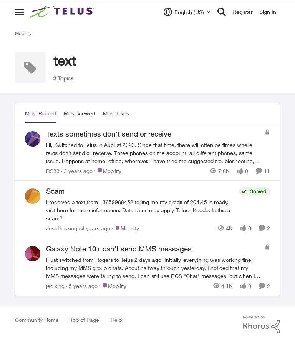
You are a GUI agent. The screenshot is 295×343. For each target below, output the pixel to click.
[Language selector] (187, 12)
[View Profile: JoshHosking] (32, 196)
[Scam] (140, 210)
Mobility (23, 33)
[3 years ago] (77, 171)
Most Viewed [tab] (79, 113)
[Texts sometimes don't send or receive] (153, 152)
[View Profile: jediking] (32, 253)
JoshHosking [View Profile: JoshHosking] (61, 228)
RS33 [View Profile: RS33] (53, 170)
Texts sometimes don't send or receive (108, 134)
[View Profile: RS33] (32, 139)
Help (116, 319)
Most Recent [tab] (40, 113)
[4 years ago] (94, 228)
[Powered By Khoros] (261, 324)
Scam (55, 191)
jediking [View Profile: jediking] (55, 286)
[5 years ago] (82, 286)
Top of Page (84, 319)
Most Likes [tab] (116, 113)
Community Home (37, 319)
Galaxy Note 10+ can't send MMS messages (119, 249)
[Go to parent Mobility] (107, 171)
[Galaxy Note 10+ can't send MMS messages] (153, 268)
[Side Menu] (19, 12)
